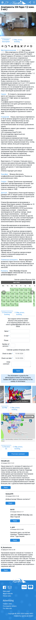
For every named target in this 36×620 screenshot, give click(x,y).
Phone (6, 340)
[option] (18, 24)
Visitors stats (7, 604)
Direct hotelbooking (7, 313)
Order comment (6, 363)
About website (8, 593)
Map (4, 407)
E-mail (6, 336)
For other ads (7, 608)
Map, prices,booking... (17, 41)
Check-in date (7, 354)
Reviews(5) (6, 448)
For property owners (10, 606)
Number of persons (5, 345)
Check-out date (7, 358)
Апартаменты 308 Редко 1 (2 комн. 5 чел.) (17, 8)
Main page (6, 591)
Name (6, 331)
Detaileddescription (6, 41)
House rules (7, 596)
